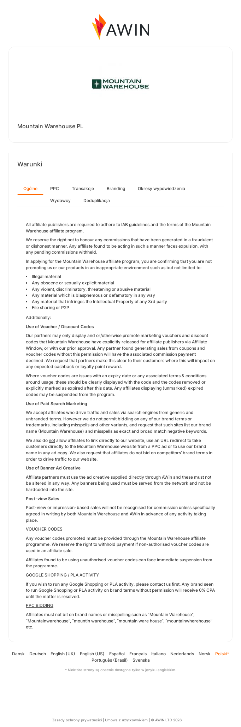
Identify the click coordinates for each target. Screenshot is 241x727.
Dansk (18, 653)
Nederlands (182, 653)
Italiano (158, 653)
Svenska (141, 660)
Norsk (205, 653)
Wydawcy (60, 200)
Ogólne (30, 188)
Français (138, 653)
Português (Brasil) (110, 660)
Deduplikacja (96, 200)
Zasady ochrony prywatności (77, 720)
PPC (54, 188)
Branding (116, 188)
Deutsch (37, 653)
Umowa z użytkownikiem (126, 720)
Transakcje (83, 188)
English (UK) (63, 653)
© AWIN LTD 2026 (166, 720)
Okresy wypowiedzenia (161, 188)
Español (117, 653)
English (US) (92, 653)
